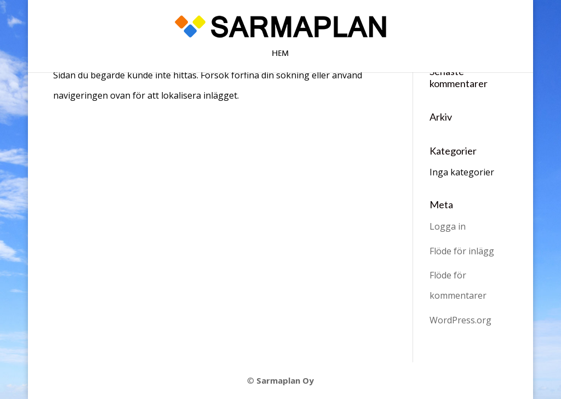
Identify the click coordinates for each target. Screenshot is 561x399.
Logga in (448, 226)
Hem (280, 54)
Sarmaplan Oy (285, 380)
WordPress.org (460, 320)
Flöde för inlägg (462, 251)
